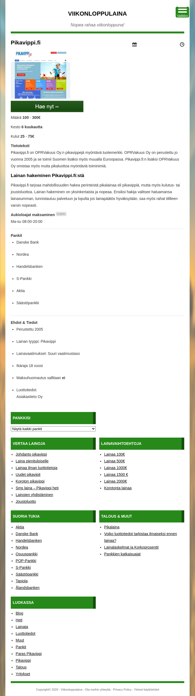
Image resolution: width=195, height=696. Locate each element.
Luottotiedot (25, 633)
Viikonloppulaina (97, 13)
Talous (21, 667)
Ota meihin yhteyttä (98, 689)
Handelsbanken (29, 540)
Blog (19, 613)
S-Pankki (23, 567)
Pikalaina (111, 527)
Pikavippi (23, 660)
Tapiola (21, 581)
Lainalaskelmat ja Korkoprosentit (131, 547)
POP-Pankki (26, 561)
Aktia (20, 527)
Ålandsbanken (28, 588)
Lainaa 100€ (114, 454)
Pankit (21, 647)
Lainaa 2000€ (115, 481)
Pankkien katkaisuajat (122, 554)
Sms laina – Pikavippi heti (37, 488)
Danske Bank (27, 534)
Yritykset (23, 674)
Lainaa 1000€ (115, 468)
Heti (19, 620)
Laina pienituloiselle (32, 461)
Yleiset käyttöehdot (146, 689)
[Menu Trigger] (182, 12)
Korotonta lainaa (118, 488)
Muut (20, 640)
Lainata (22, 627)
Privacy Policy (122, 689)
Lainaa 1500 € (116, 474)
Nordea (22, 547)
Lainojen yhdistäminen (34, 495)
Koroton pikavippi (30, 481)
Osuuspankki (26, 554)
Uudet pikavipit (28, 474)
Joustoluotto (26, 501)
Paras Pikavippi (29, 654)
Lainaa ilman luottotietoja (36, 468)
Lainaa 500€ (114, 461)
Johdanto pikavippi (31, 454)
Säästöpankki (27, 574)
